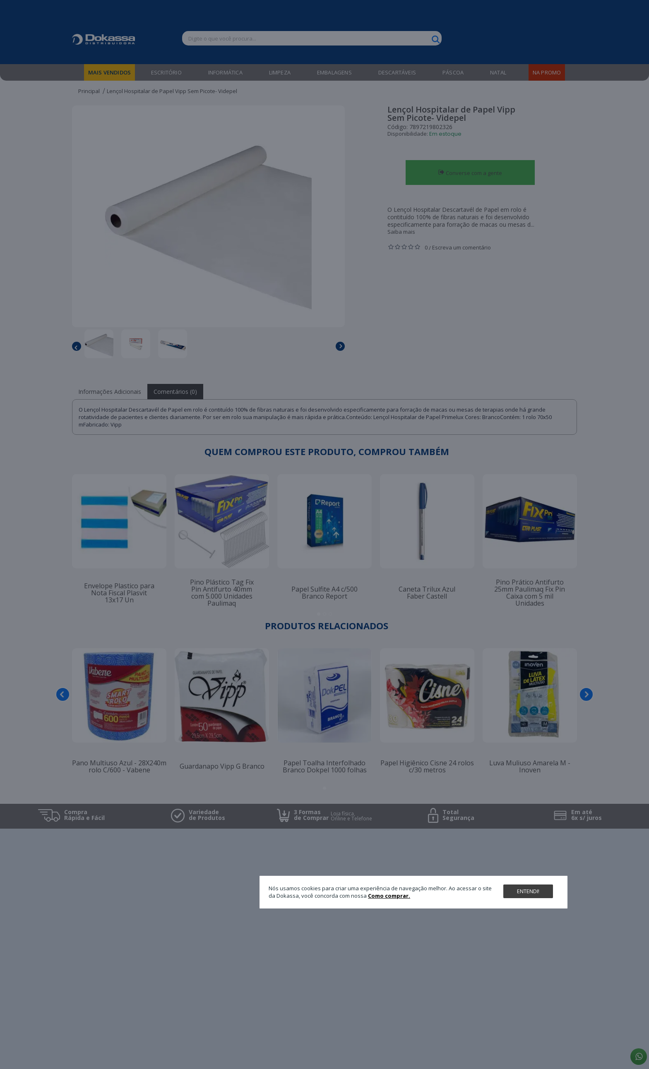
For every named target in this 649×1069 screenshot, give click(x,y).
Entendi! (528, 891)
